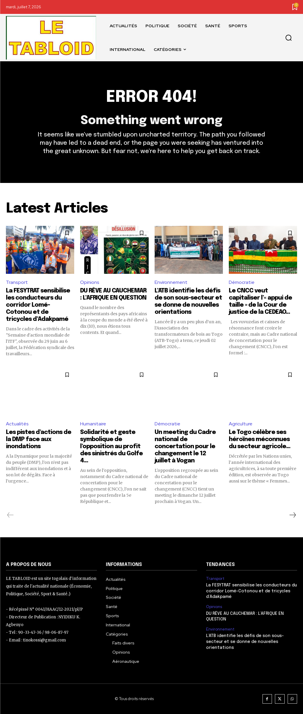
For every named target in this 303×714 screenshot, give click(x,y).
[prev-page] (10, 515)
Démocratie (242, 282)
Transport (17, 282)
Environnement (171, 282)
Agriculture (240, 424)
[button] (288, 37)
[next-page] (292, 515)
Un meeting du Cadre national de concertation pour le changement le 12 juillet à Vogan (185, 446)
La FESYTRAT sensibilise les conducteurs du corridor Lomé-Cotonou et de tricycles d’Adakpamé (38, 305)
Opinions (89, 282)
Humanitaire (93, 424)
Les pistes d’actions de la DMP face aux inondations (38, 439)
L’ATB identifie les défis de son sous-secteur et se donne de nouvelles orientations (245, 642)
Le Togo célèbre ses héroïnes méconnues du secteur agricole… (259, 439)
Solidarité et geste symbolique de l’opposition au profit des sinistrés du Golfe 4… (111, 446)
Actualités (17, 424)
